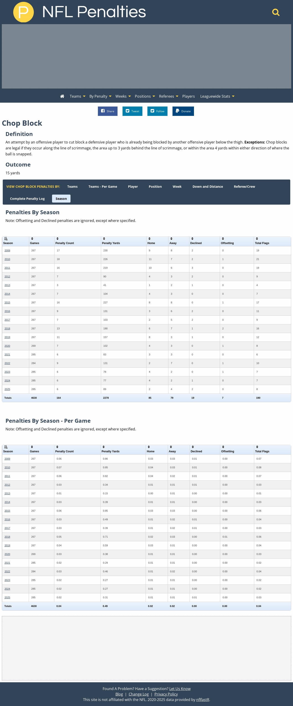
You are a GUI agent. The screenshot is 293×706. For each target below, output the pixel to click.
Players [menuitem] (188, 96)
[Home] (276, 13)
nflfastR (202, 699)
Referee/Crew (244, 186)
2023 (7, 371)
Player (133, 186)
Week (177, 186)
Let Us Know (180, 688)
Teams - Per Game (103, 186)
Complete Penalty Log (27, 198)
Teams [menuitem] (75, 96)
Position (155, 186)
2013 (7, 285)
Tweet (132, 111)
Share (107, 111)
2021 (7, 354)
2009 (7, 250)
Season (61, 198)
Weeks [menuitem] (121, 96)
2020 (7, 345)
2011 (7, 267)
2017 (7, 319)
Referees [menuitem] (166, 96)
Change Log (139, 694)
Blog (119, 694)
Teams (72, 186)
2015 (7, 302)
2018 (7, 328)
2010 (7, 259)
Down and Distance (208, 186)
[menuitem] (62, 96)
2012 (7, 276)
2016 (7, 311)
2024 (7, 380)
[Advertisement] (146, 56)
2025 (7, 389)
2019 (7, 337)
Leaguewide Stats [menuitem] (215, 96)
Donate (183, 111)
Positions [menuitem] (143, 96)
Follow (157, 111)
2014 (7, 293)
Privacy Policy (166, 694)
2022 (7, 363)
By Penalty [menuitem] (98, 96)
